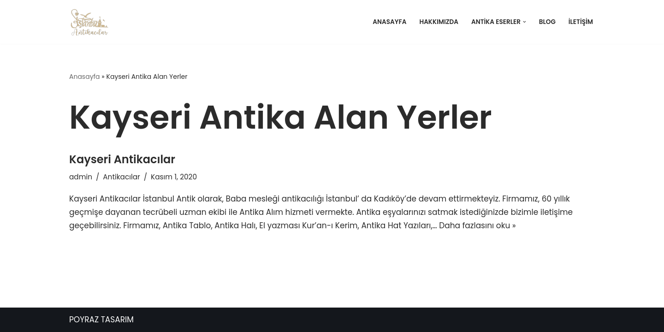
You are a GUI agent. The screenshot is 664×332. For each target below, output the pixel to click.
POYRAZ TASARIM (101, 319)
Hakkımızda (438, 22)
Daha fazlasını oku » (477, 225)
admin (80, 177)
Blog (547, 22)
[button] (524, 22)
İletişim (581, 22)
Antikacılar (121, 177)
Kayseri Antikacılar (122, 159)
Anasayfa (389, 22)
